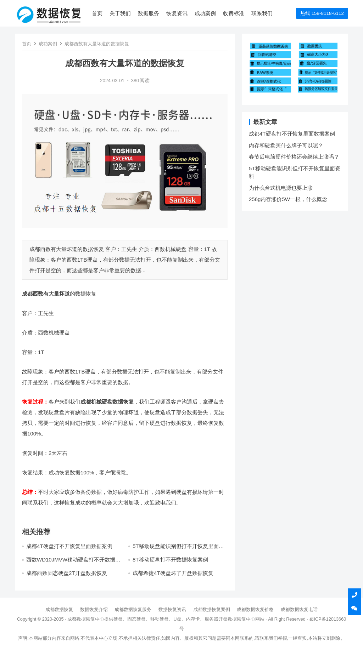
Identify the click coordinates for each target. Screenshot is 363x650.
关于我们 (120, 13)
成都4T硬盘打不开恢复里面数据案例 (69, 546)
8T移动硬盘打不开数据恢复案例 (170, 560)
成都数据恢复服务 (133, 609)
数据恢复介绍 (94, 609)
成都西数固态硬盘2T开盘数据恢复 (66, 573)
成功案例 (205, 13)
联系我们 (262, 13)
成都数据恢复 (59, 609)
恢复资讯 (177, 13)
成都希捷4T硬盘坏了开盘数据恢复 (173, 573)
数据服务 (148, 13)
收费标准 (233, 13)
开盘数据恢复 (232, 619)
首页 (97, 13)
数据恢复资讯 (172, 609)
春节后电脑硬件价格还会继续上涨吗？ (294, 157)
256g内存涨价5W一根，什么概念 (288, 199)
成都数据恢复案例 (211, 609)
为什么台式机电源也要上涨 (281, 188)
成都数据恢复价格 (255, 609)
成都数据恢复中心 (85, 619)
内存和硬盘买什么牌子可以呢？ (286, 145)
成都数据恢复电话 (299, 609)
